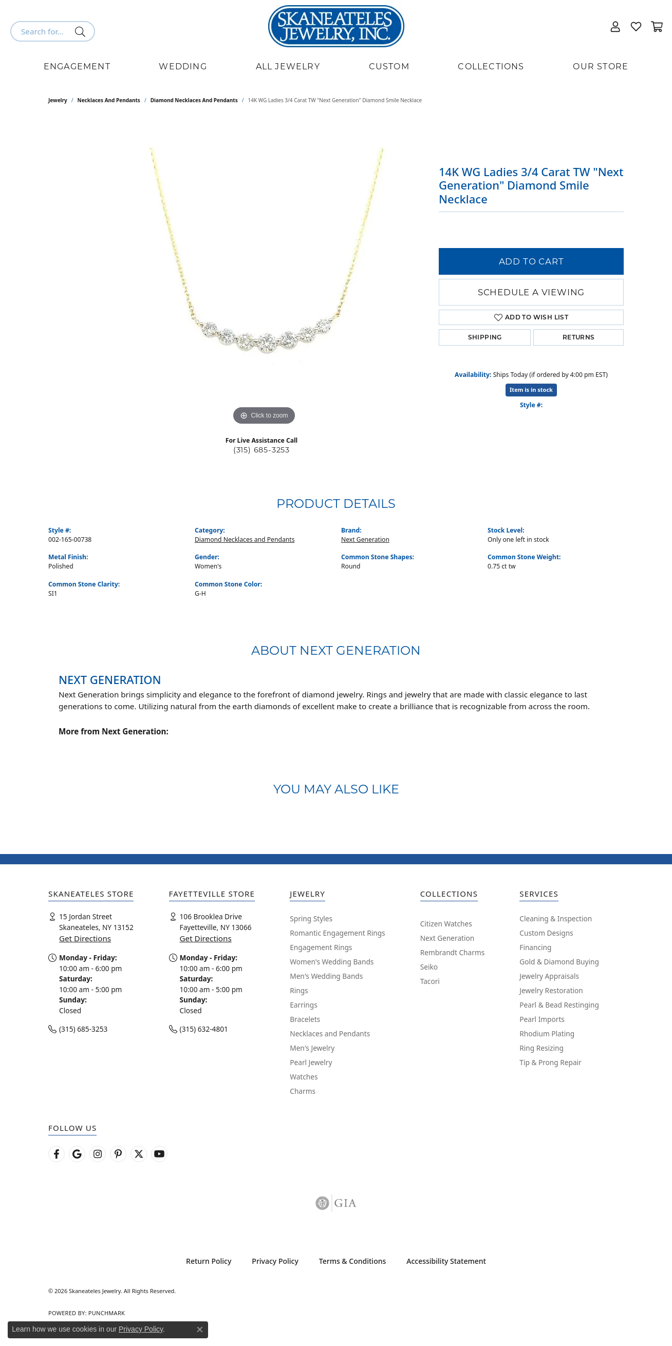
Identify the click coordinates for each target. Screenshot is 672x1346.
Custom (389, 66)
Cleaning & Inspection (555, 918)
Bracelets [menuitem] (305, 1019)
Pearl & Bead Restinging (559, 1005)
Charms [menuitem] (302, 1091)
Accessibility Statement (446, 1261)
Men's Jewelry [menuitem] (312, 1048)
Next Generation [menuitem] (447, 938)
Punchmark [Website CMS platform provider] (106, 1313)
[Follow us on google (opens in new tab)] (77, 1154)
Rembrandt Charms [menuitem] (452, 952)
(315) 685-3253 (261, 449)
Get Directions (85, 938)
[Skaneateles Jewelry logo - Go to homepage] (336, 26)
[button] (615, 26)
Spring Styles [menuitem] (311, 918)
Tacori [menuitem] (430, 981)
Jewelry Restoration (551, 990)
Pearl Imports (542, 1019)
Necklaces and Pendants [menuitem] (330, 1033)
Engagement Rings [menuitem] (321, 947)
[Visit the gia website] (336, 1203)
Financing (535, 947)
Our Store (600, 66)
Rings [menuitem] (299, 990)
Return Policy (208, 1261)
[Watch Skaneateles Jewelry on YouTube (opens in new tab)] (159, 1154)
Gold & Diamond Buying (559, 961)
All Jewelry (288, 66)
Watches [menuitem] (304, 1077)
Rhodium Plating (546, 1033)
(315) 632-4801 (204, 1029)
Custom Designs (546, 933)
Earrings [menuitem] (304, 1005)
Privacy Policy (275, 1261)
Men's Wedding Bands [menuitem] (326, 976)
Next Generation (365, 539)
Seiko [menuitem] (429, 967)
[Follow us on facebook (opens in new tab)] (56, 1154)
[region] (264, 274)
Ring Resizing (541, 1048)
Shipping (485, 337)
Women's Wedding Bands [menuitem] (332, 961)
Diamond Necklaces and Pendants (194, 100)
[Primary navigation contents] (336, 66)
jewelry (57, 100)
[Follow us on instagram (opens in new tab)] (97, 1154)
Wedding (183, 66)
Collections (491, 66)
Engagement (77, 66)
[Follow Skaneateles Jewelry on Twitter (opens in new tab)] (138, 1154)
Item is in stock (531, 389)
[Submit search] (82, 31)
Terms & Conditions (352, 1261)
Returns (579, 337)
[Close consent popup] (200, 1329)
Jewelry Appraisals (549, 976)
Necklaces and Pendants (109, 100)
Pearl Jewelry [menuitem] (311, 1062)
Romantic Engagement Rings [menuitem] (337, 933)
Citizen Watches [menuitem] (446, 923)
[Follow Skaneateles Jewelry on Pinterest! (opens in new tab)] (118, 1154)
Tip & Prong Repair (550, 1062)
